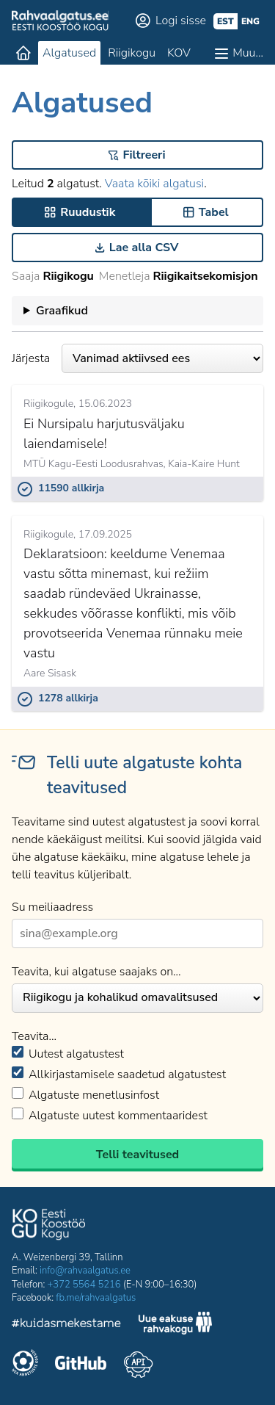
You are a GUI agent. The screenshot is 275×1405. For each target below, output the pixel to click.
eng (250, 21)
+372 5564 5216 (84, 1284)
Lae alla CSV (144, 247)
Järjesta (137, 358)
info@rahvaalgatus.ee (85, 1270)
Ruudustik (87, 212)
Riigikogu (131, 53)
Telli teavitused (137, 1154)
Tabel (214, 212)
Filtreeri (144, 155)
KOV (179, 53)
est (225, 21)
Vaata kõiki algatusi (154, 184)
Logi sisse (180, 20)
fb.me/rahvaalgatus (96, 1297)
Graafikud (62, 311)
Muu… (247, 53)
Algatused (69, 53)
